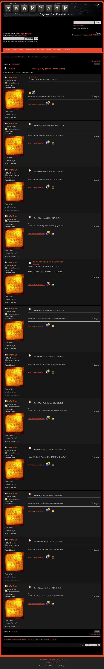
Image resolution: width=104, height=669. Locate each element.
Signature (46, 57)
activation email (21, 36)
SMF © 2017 (52, 660)
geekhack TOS (90, 35)
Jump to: (82, 645)
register (28, 34)
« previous (92, 61)
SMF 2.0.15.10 (43, 660)
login (22, 34)
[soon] (33, 77)
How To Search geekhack (36, 104)
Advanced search (79, 25)
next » (99, 61)
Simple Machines (62, 660)
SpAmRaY (12, 77)
